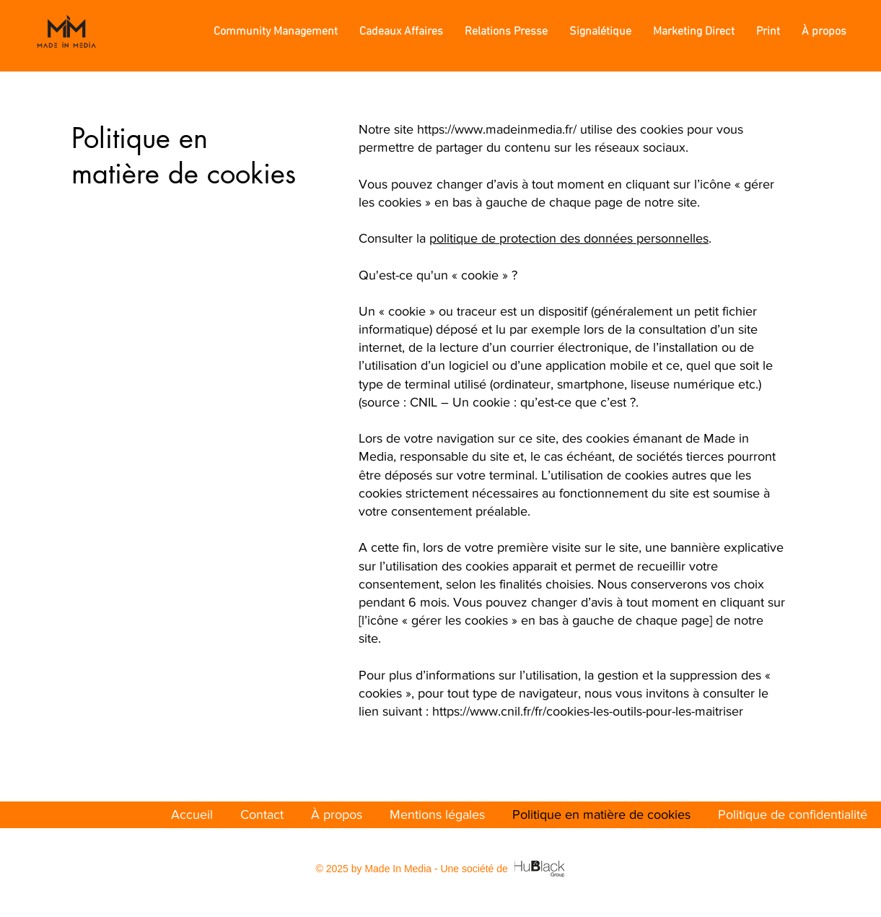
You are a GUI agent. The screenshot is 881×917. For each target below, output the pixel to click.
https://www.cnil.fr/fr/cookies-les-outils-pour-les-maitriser (587, 711)
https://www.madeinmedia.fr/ (497, 129)
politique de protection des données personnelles (569, 238)
